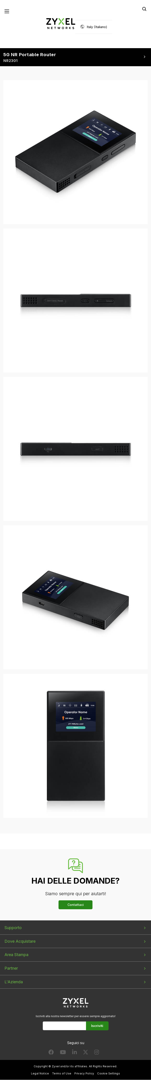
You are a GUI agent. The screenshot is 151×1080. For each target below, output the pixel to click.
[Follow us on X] (85, 1053)
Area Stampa (16, 954)
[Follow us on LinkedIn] (74, 1053)
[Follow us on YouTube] (63, 1053)
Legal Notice (40, 1073)
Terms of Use (61, 1073)
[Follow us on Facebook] (51, 1053)
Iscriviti (97, 1026)
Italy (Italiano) (97, 27)
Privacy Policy (84, 1073)
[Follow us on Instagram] (96, 1053)
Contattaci (75, 905)
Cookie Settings (108, 1073)
